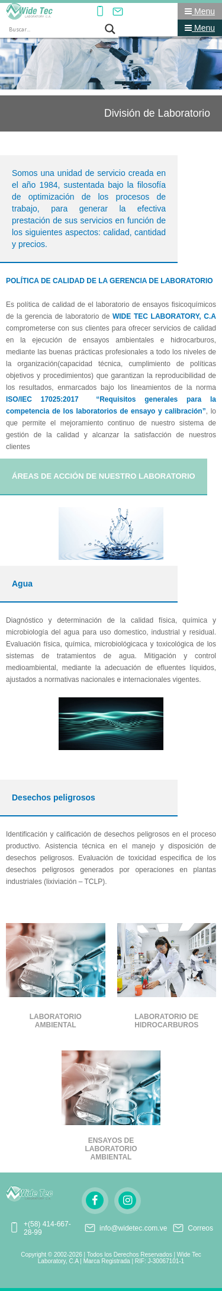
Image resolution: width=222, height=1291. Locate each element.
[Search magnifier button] (110, 29)
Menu (200, 11)
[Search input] (54, 29)
